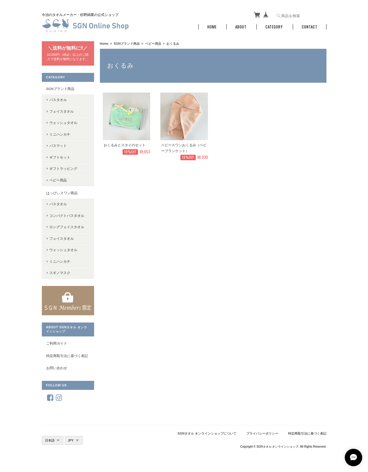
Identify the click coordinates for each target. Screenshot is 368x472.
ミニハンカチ (59, 134)
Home (212, 27)
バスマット (58, 145)
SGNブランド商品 (127, 43)
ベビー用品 (153, 43)
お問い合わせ (56, 368)
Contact (309, 27)
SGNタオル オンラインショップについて (206, 433)
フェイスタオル (61, 111)
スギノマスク (59, 273)
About (241, 27)
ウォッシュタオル (63, 123)
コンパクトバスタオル (66, 215)
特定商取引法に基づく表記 (67, 356)
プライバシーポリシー (262, 433)
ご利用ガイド (56, 343)
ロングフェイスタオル (66, 227)
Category (274, 27)
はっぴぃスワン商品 (62, 193)
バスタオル (58, 100)
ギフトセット (59, 157)
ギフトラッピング (63, 168)
